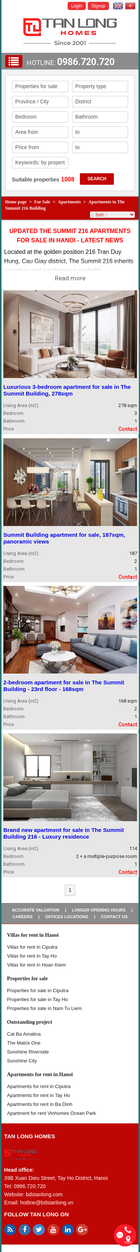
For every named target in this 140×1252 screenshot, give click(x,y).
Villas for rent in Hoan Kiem (36, 965)
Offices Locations (66, 916)
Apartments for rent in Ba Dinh (39, 1104)
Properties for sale (27, 978)
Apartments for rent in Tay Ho (38, 1095)
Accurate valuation (35, 910)
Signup (98, 6)
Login (76, 6)
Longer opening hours (99, 910)
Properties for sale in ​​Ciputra (38, 990)
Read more (70, 278)
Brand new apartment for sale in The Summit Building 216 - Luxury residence (63, 833)
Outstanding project (29, 1022)
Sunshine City (22, 1061)
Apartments (69, 201)
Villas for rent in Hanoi (33, 935)
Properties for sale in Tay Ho (37, 999)
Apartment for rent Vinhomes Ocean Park (51, 1113)
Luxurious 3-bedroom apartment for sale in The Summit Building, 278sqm (67, 390)
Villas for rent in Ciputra (32, 947)
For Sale (42, 201)
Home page (16, 201)
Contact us (114, 916)
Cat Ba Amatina (24, 1034)
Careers (22, 916)
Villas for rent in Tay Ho (32, 956)
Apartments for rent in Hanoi (40, 1074)
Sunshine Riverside (28, 1052)
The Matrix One (24, 1043)
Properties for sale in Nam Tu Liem (44, 1008)
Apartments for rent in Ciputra (39, 1086)
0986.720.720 (86, 62)
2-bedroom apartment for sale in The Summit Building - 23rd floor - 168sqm (63, 685)
